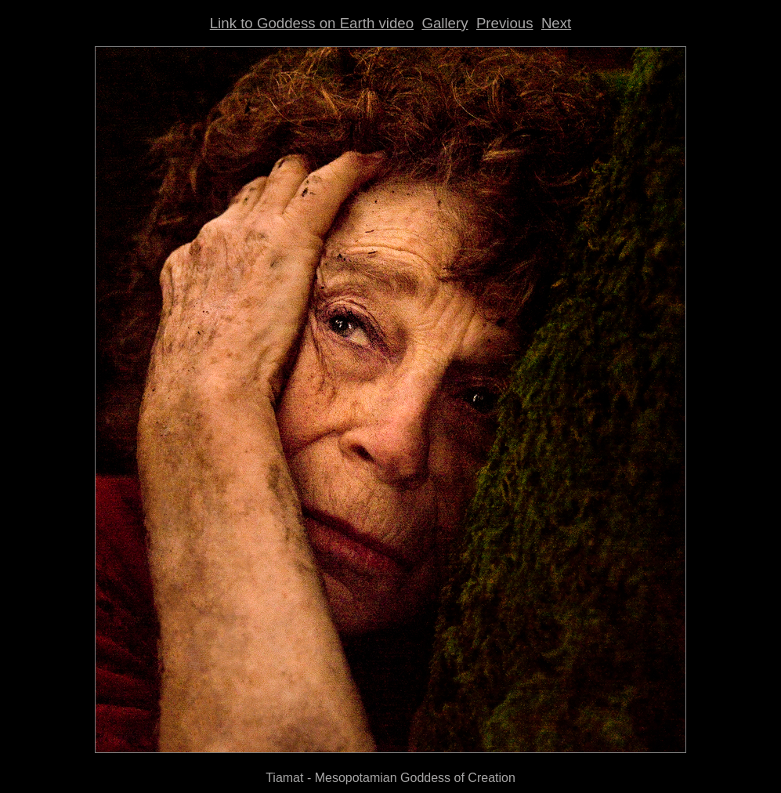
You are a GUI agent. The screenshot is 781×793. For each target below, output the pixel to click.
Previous (504, 23)
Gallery (444, 23)
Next (556, 23)
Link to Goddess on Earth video (312, 23)
